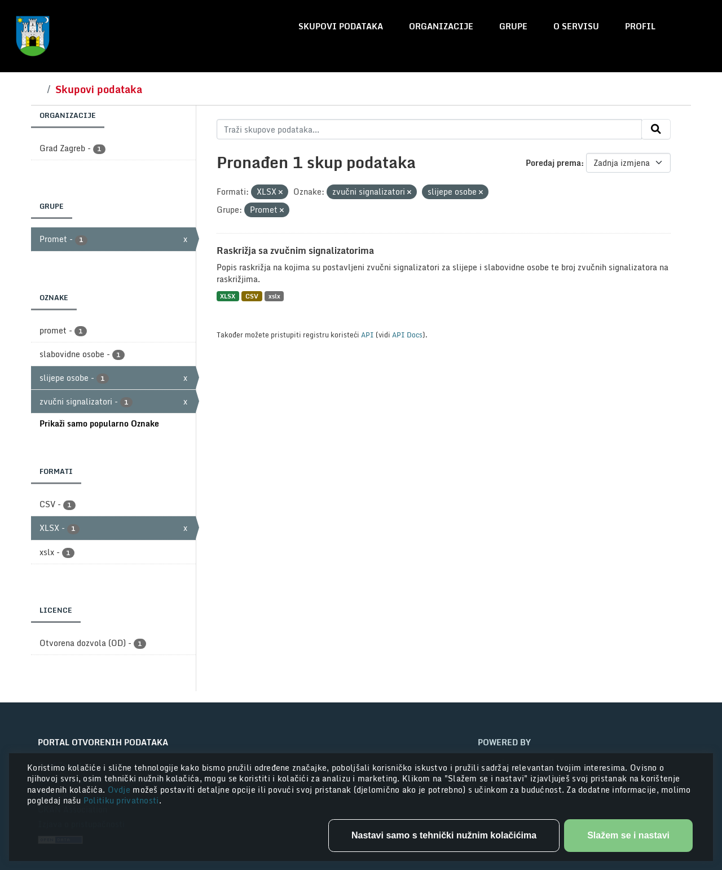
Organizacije (441, 26)
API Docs (407, 334)
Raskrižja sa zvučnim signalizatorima (295, 250)
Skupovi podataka (340, 26)
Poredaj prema (553, 162)
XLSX (227, 296)
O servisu (576, 26)
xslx (274, 296)
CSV (251, 296)
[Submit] (656, 129)
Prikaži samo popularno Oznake (99, 423)
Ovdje (120, 789)
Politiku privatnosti (121, 800)
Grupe (513, 26)
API (367, 334)
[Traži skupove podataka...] (429, 129)
